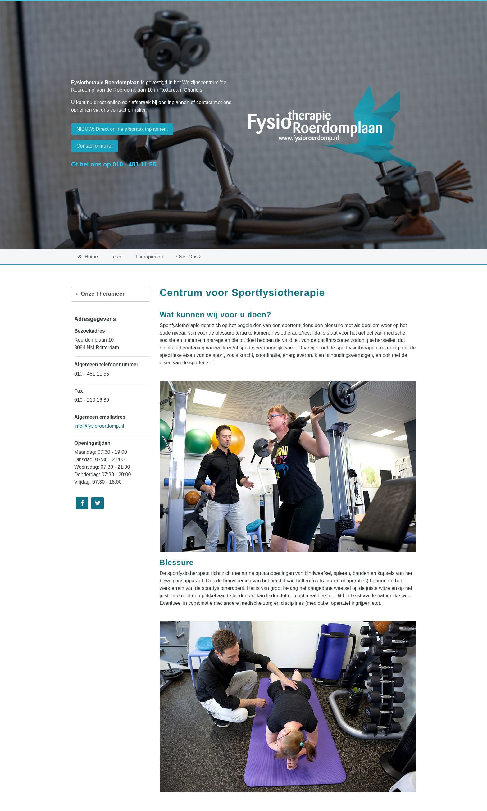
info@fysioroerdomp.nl (99, 426)
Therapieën (147, 256)
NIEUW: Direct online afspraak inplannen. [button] (122, 129)
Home (87, 256)
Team (117, 256)
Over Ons (187, 256)
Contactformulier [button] (94, 145)
